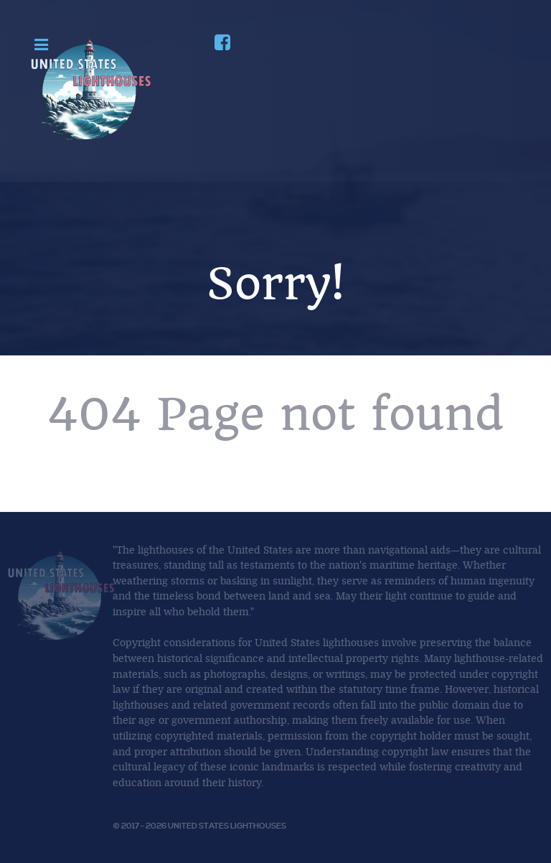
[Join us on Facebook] (222, 45)
